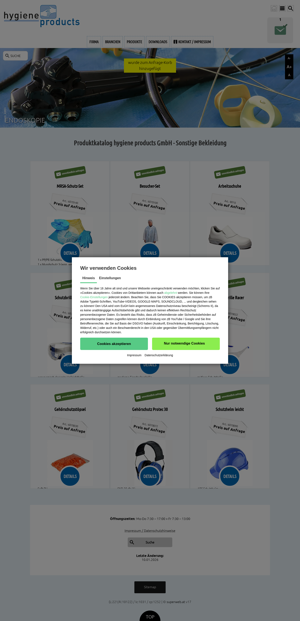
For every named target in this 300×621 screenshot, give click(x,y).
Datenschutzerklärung (159, 355)
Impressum (134, 355)
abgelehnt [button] (170, 292)
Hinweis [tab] (88, 278)
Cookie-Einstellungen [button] (94, 297)
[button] (114, 344)
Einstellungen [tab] (110, 278)
